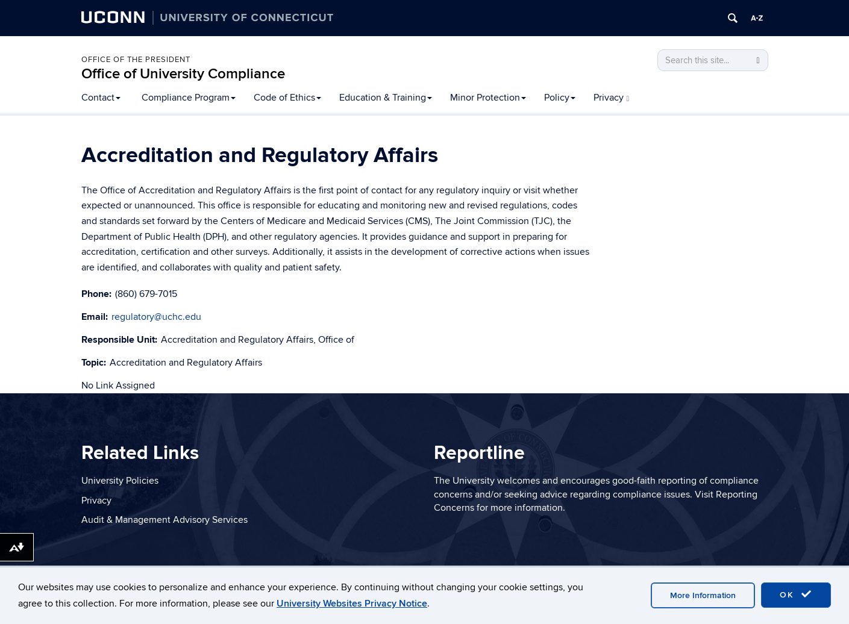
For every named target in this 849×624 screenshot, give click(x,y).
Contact (101, 98)
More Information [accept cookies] (703, 595)
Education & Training (385, 98)
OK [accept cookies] (796, 594)
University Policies (119, 481)
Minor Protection (488, 98)
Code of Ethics (287, 98)
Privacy (612, 98)
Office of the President (135, 59)
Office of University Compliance (183, 74)
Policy (559, 98)
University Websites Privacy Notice (352, 603)
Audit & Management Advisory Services (164, 520)
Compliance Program (189, 98)
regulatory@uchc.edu (156, 317)
